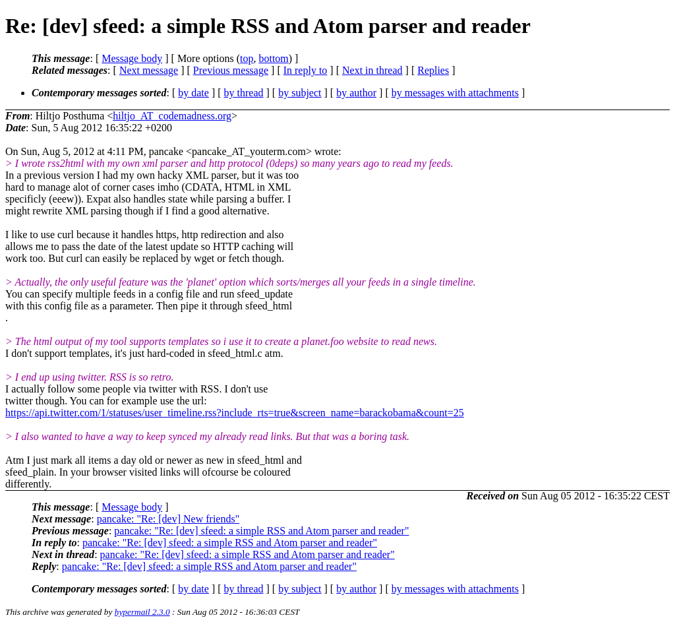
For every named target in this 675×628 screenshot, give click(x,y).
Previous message (230, 70)
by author (356, 92)
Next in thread (372, 70)
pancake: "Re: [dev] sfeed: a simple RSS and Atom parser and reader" (261, 530)
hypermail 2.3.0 (142, 612)
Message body (132, 58)
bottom (273, 58)
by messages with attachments (455, 92)
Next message (148, 70)
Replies (433, 70)
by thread (244, 92)
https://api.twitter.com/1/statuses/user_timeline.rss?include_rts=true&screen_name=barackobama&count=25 (234, 412)
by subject (299, 92)
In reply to (305, 70)
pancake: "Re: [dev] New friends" (168, 518)
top (246, 58)
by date (193, 92)
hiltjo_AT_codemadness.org (172, 115)
